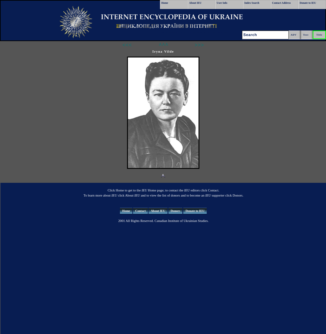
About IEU (195, 2)
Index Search (251, 2)
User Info (222, 2)
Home (164, 2)
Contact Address (281, 2)
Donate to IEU (308, 2)
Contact (140, 211)
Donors (175, 211)
